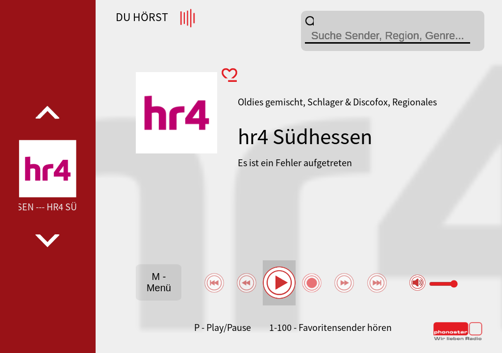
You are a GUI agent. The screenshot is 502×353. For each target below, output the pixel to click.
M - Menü (159, 282)
